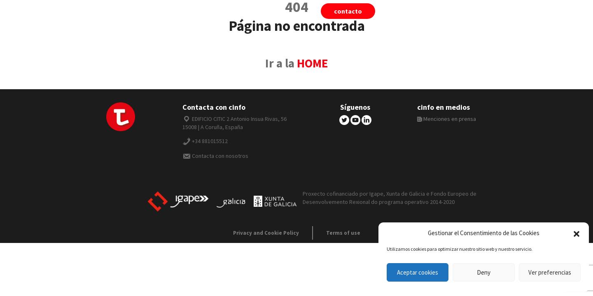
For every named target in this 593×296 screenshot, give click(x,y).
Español (495, 11)
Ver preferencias (549, 272)
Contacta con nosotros (220, 156)
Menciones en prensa (446, 119)
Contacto (348, 11)
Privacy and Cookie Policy (266, 232)
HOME (312, 63)
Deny (483, 272)
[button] (576, 233)
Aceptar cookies (417, 272)
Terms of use (343, 232)
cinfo (448, 11)
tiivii (408, 11)
